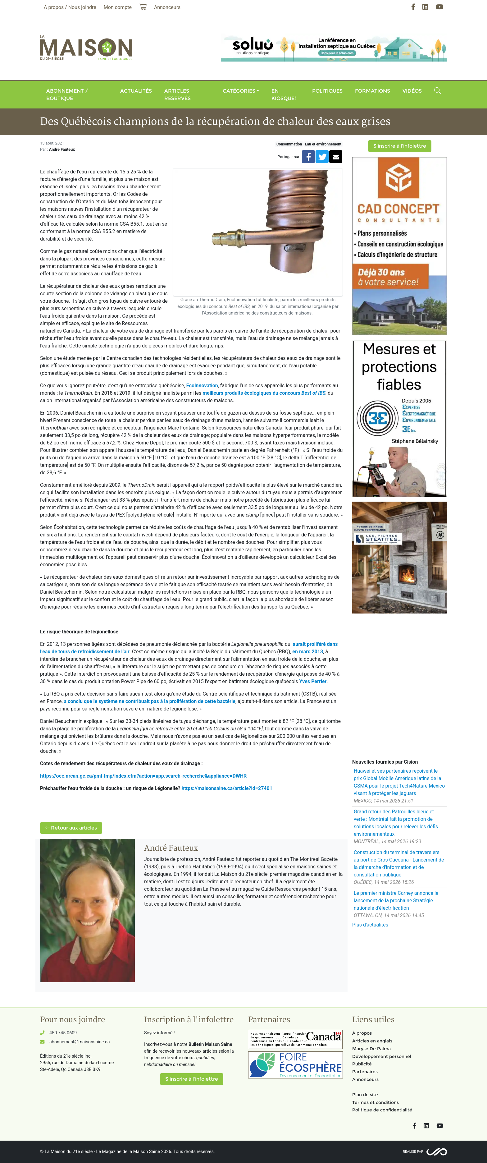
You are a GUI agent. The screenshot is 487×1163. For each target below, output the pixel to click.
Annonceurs (365, 1079)
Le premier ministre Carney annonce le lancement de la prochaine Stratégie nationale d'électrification (396, 900)
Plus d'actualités (370, 925)
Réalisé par (413, 1152)
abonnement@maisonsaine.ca (79, 1042)
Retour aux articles (71, 828)
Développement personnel (381, 1056)
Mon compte (118, 7)
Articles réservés (177, 94)
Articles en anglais (372, 1041)
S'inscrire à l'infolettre (399, 146)
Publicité (362, 1064)
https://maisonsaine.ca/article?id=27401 (226, 788)
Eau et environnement (323, 144)
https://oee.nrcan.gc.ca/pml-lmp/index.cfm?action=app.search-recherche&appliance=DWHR (143, 776)
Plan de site (365, 1094)
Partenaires (365, 1071)
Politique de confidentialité (382, 1110)
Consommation (289, 144)
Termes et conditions (375, 1102)
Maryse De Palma (371, 1048)
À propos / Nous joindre (70, 7)
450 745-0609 (63, 1033)
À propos (362, 1033)
